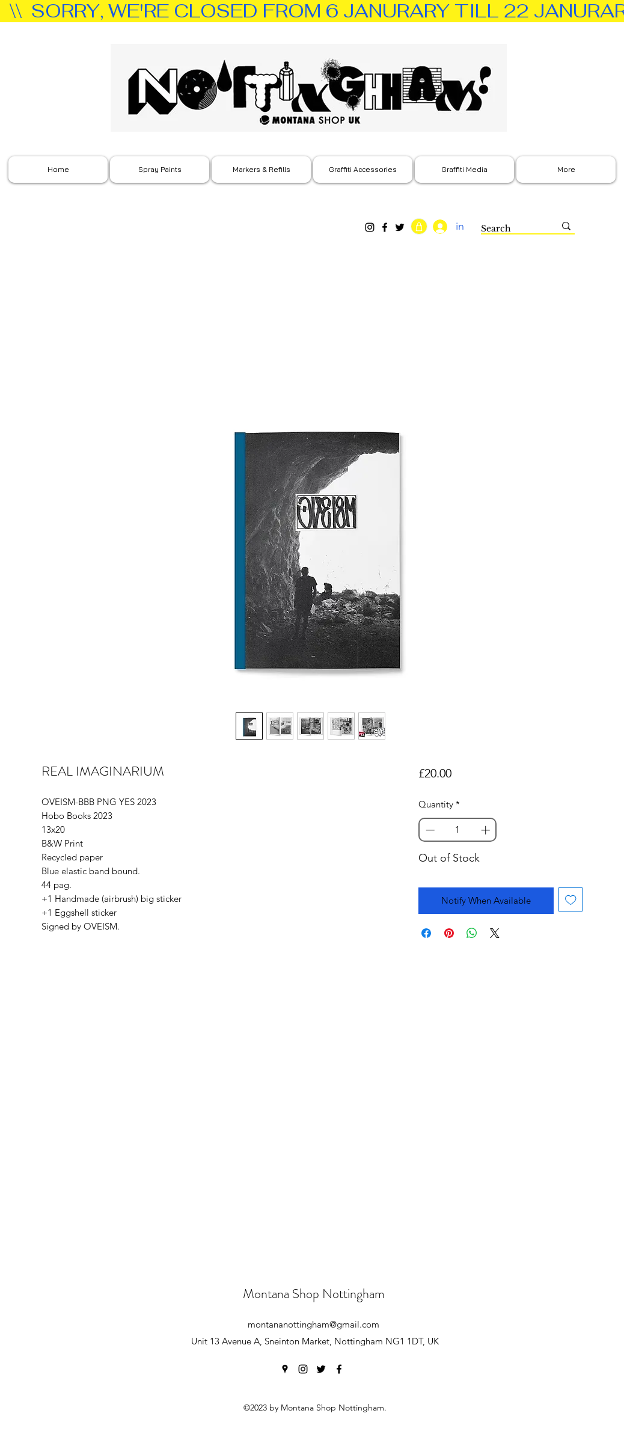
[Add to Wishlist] (570, 899)
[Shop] (419, 226)
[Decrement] (429, 830)
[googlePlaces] (285, 1369)
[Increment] (487, 830)
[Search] (509, 229)
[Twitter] (400, 227)
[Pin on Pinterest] (449, 933)
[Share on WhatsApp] (472, 933)
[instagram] (303, 1369)
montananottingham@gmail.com (313, 1324)
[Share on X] (495, 933)
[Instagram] (370, 227)
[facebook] (339, 1369)
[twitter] (321, 1369)
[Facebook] (385, 227)
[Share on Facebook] (426, 933)
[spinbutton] (457, 830)
